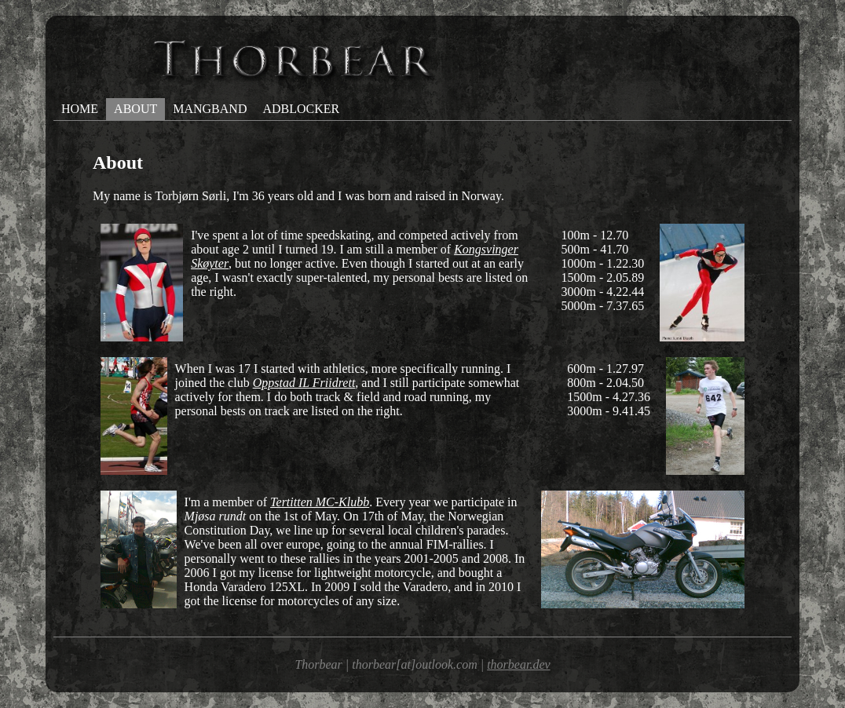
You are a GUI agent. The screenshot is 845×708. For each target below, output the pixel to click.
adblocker (300, 108)
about (135, 108)
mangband (210, 108)
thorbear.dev (518, 664)
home (79, 108)
